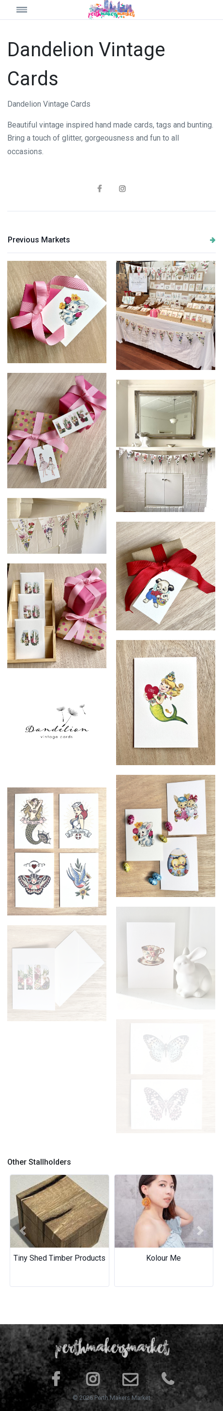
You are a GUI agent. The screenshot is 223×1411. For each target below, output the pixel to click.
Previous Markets (112, 239)
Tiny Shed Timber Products (59, 1258)
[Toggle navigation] (33, 9)
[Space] (111, 9)
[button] (23, 1230)
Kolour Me (163, 1258)
